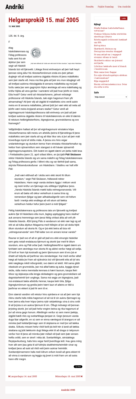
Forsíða (90, 6)
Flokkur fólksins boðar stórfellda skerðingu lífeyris (110, 35)
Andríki (14, 7)
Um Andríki (124, 6)
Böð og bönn (100, 45)
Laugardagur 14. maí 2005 (22, 376)
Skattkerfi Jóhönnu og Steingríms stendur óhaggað (108, 50)
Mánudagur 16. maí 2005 (68, 376)
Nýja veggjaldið (101, 81)
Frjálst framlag (106, 6)
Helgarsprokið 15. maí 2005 (43, 20)
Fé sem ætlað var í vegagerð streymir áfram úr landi (107, 55)
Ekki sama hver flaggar (105, 72)
